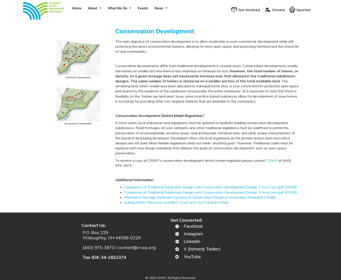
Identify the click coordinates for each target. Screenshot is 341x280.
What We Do (119, 8)
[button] (95, 8)
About (94, 8)
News (161, 8)
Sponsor (303, 10)
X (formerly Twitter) (202, 249)
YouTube (192, 256)
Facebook (193, 226)
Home (77, 8)
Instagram (193, 233)
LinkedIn (192, 241)
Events (143, 8)
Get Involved (249, 10)
